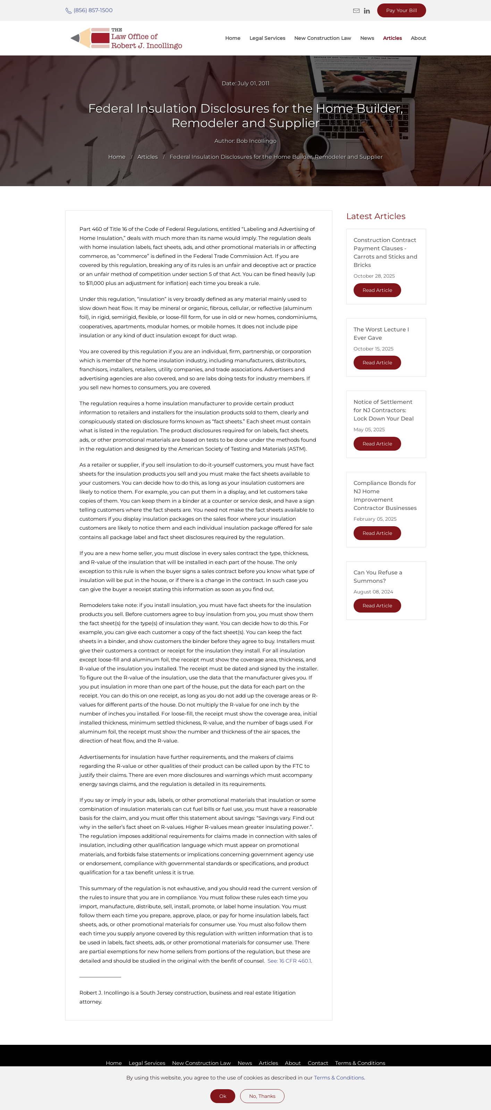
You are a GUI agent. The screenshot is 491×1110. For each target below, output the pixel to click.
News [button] (367, 38)
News (245, 1063)
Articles (268, 1063)
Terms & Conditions (360, 1063)
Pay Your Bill (401, 10)
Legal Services (267, 38)
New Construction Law (322, 38)
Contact (318, 1063)
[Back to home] (126, 38)
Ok (222, 1096)
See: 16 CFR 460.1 (289, 960)
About (293, 1063)
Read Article (377, 290)
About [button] (418, 38)
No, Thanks (262, 1096)
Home (232, 38)
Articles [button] (392, 38)
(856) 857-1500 (89, 10)
